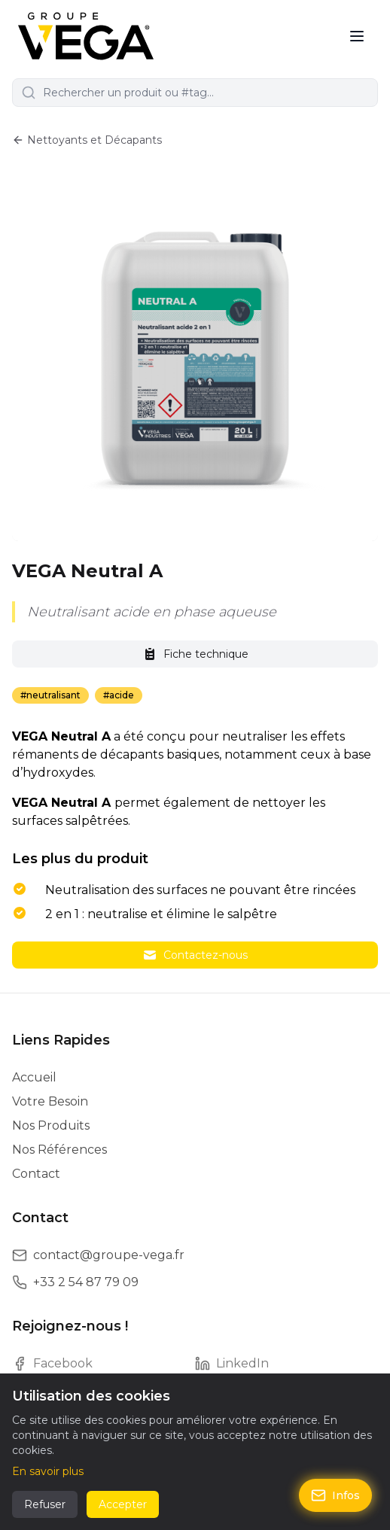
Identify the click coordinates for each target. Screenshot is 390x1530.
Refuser (45, 1504)
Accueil (34, 1077)
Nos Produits (51, 1125)
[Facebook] (103, 1364)
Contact (36, 1174)
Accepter (123, 1504)
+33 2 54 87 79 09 (86, 1282)
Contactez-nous (195, 955)
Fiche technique (195, 654)
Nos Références (59, 1149)
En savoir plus (48, 1471)
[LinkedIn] (286, 1364)
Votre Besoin (50, 1101)
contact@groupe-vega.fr (108, 1255)
